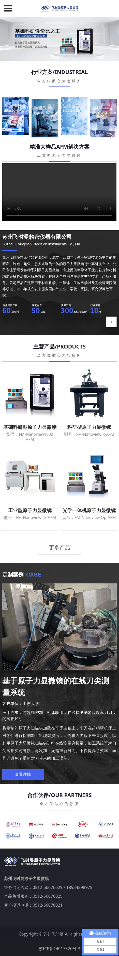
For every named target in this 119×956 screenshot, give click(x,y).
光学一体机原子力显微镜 (89, 510)
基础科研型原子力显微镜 (29, 427)
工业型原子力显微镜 (30, 510)
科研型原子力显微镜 (89, 427)
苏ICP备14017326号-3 (59, 948)
